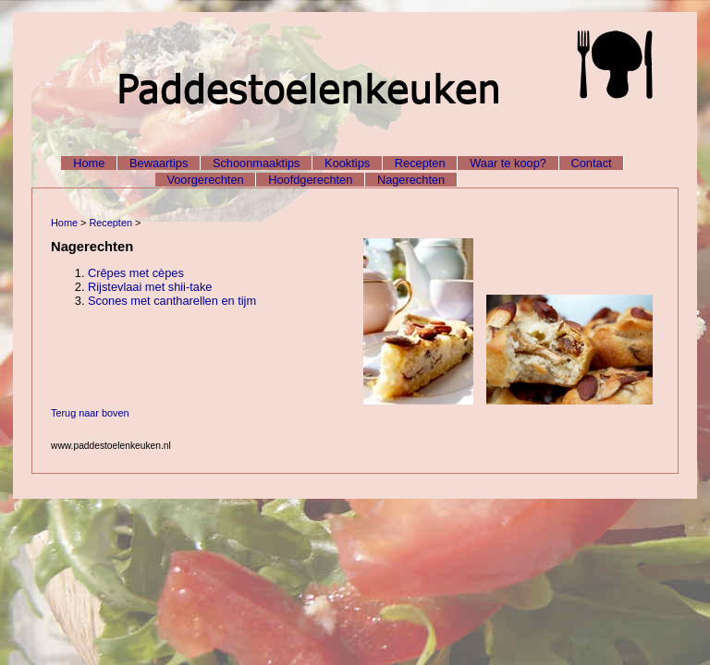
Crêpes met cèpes (136, 273)
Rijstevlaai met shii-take (150, 287)
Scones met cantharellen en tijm (172, 301)
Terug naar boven (90, 412)
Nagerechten (411, 180)
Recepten (420, 163)
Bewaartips (158, 163)
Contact (591, 163)
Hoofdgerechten (310, 180)
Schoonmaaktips (256, 163)
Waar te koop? (508, 163)
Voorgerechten (204, 180)
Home (88, 163)
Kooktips (347, 163)
